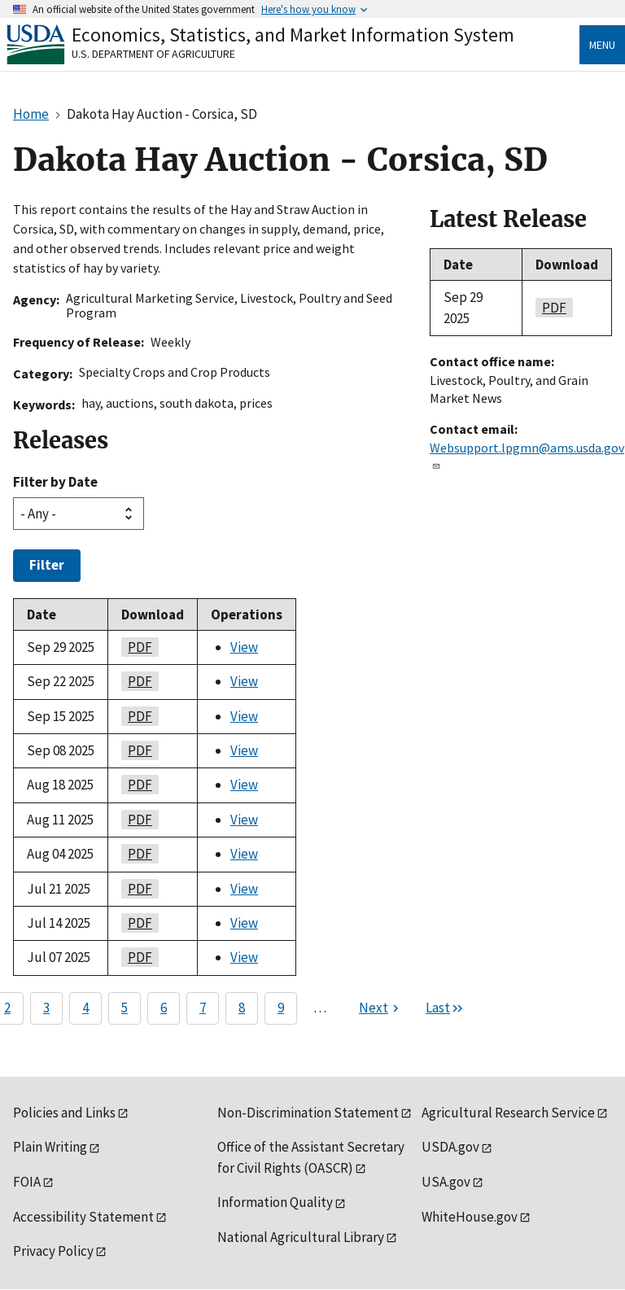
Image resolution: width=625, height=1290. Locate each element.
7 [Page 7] (202, 1008)
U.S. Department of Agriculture (153, 53)
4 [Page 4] (85, 1008)
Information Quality (275, 1202)
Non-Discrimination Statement (308, 1113)
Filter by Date (55, 482)
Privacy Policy (53, 1251)
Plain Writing (50, 1147)
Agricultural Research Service (508, 1113)
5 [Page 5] (124, 1008)
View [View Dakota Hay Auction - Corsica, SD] (244, 647)
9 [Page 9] (281, 1008)
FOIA (27, 1182)
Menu (602, 44)
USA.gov (446, 1182)
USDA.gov (450, 1147)
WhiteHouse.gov (470, 1217)
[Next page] (381, 1008)
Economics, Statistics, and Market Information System (293, 34)
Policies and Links (64, 1113)
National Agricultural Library (300, 1237)
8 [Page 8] (241, 1008)
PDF (136, 647)
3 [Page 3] (46, 1008)
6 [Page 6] (163, 1008)
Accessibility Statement (83, 1217)
